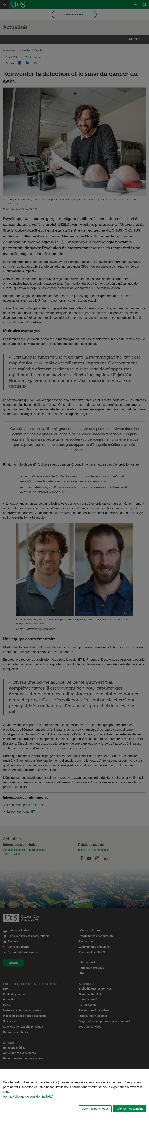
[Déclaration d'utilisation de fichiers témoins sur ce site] (74, 1096)
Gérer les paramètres (95, 1108)
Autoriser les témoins (129, 1108)
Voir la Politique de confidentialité (26, 1096)
